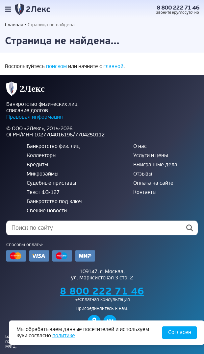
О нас (140, 146)
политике (63, 335)
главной (113, 66)
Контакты (144, 192)
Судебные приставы (51, 183)
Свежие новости (47, 211)
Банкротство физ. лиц (53, 146)
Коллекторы (41, 155)
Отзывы (142, 174)
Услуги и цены (150, 155)
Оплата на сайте (153, 183)
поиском (56, 66)
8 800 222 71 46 (178, 8)
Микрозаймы (42, 174)
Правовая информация (34, 117)
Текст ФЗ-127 (43, 192)
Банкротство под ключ (54, 201)
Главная (14, 25)
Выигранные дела (155, 165)
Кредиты (37, 165)
